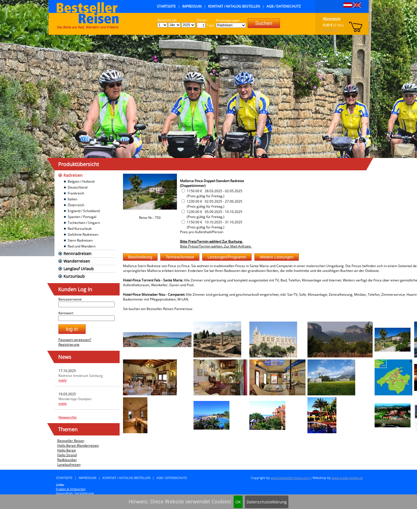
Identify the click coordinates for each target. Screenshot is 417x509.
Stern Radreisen (80, 240)
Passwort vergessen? (74, 339)
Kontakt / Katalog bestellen (234, 6)
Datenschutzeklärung (267, 502)
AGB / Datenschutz (283, 6)
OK (238, 502)
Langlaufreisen (69, 464)
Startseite (166, 6)
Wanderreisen (76, 261)
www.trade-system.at (347, 478)
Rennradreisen (77, 253)
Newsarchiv (67, 417)
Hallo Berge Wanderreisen (78, 445)
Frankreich (76, 193)
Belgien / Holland (81, 181)
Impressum (192, 6)
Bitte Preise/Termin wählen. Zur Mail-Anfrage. (216, 246)
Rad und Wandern (81, 246)
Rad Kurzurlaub (80, 228)
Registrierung (68, 344)
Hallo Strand (67, 455)
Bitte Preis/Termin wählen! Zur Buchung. (211, 241)
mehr (62, 380)
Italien (72, 199)
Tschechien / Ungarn (84, 222)
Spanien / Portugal (82, 216)
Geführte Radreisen (83, 234)
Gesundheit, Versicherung (75, 493)
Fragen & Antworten (71, 489)
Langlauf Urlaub (78, 268)
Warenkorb (331, 18)
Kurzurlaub (74, 276)
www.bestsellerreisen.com (290, 478)
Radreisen (73, 175)
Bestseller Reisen (70, 440)
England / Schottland (84, 210)
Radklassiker (67, 459)
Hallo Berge (66, 450)
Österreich (76, 205)
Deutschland (77, 187)
